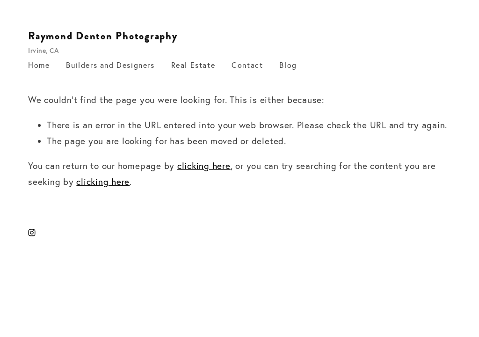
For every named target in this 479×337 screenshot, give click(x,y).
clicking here (204, 165)
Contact (247, 65)
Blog (288, 65)
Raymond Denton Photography (103, 36)
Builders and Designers (110, 65)
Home (39, 65)
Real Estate (193, 65)
